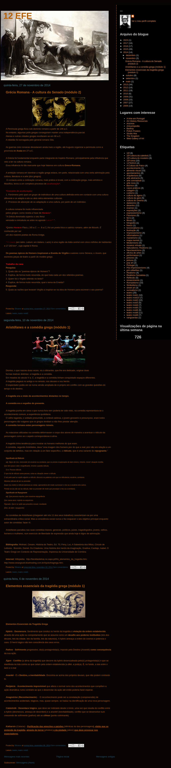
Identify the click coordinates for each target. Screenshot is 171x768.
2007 (126, 102)
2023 (126, 40)
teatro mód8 (132, 312)
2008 (126, 99)
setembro (131, 78)
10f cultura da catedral (137, 155)
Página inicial (62, 756)
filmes (129, 220)
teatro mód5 (132, 307)
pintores (130, 257)
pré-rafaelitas (133, 270)
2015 (126, 49)
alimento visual (134, 170)
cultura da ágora (134, 195)
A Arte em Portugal (135, 118)
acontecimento (134, 168)
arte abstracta (133, 178)
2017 (126, 43)
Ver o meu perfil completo (143, 21)
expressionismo (134, 213)
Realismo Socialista (136, 275)
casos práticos (133, 188)
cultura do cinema (135, 200)
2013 (126, 84)
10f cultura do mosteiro (137, 158)
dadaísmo (131, 203)
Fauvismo (131, 215)
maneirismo (132, 238)
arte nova (131, 183)
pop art (130, 262)
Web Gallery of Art (135, 138)
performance (133, 255)
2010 (126, 93)
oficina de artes (134, 253)
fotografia (131, 223)
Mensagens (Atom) (25, 762)
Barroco (130, 185)
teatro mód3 (132, 302)
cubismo (131, 193)
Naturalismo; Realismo (137, 248)
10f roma (131, 160)
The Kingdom (133, 136)
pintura (130, 260)
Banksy (130, 128)
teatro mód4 (132, 305)
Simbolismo (132, 285)
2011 (126, 90)
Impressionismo (134, 233)
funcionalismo (133, 228)
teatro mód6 (132, 310)
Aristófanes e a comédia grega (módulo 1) (38, 327)
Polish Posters (133, 131)
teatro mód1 (23, 572)
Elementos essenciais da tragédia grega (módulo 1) (45, 586)
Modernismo (132, 243)
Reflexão (131, 277)
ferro (129, 218)
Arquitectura (132, 175)
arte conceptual (134, 180)
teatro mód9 (132, 315)
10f (128, 153)
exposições (132, 210)
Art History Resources (137, 121)
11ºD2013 (131, 163)
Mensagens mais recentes (16, 756)
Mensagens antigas (105, 756)
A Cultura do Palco (135, 165)
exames (130, 208)
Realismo (131, 272)
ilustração (131, 230)
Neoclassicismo (134, 250)
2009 (126, 96)
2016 (126, 46)
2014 (126, 52)
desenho (131, 205)
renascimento (133, 280)
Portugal (131, 265)
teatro (14, 313)
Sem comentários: (59, 309)
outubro (130, 75)
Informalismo (133, 235)
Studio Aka (132, 133)
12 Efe (17, 16)
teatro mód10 (133, 297)
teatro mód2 (23, 313)
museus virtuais (134, 245)
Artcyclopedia (133, 126)
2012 (126, 87)
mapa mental (133, 240)
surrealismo (132, 290)
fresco (129, 225)
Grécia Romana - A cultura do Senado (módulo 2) (43, 92)
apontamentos (133, 173)
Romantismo (133, 282)
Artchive (130, 123)
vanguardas (132, 317)
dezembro (131, 55)
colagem (131, 190)
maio (128, 81)
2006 (126, 105)
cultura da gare (134, 198)
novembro (131, 58)
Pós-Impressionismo (136, 267)
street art (131, 287)
